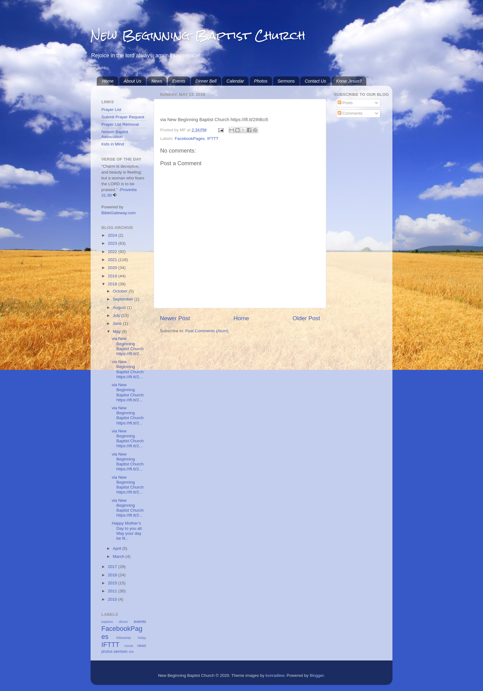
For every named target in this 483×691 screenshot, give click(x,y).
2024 (113, 235)
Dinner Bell (205, 81)
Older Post (306, 318)
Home (108, 81)
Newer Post (175, 318)
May (117, 331)
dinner (123, 622)
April (117, 548)
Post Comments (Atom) (207, 331)
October (121, 291)
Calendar (235, 81)
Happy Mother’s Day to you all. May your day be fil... (127, 531)
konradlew (275, 675)
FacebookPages (190, 138)
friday (142, 638)
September (123, 299)
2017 (113, 566)
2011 (113, 591)
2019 (113, 276)
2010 (113, 599)
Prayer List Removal (120, 124)
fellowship (123, 638)
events (140, 621)
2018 (113, 284)
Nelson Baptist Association (114, 134)
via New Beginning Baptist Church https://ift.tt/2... (128, 346)
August (120, 307)
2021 (113, 259)
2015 (113, 583)
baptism (107, 622)
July (117, 315)
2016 (113, 575)
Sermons (286, 81)
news (141, 646)
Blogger (317, 675)
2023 (113, 243)
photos (106, 651)
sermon (121, 651)
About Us (132, 81)
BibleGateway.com (118, 213)
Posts (345, 102)
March (119, 556)
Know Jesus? (349, 81)
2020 (113, 267)
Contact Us (315, 81)
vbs (131, 651)
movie (128, 646)
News (156, 81)
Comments (350, 113)
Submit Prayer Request (122, 117)
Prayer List (111, 109)
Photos (261, 81)
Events (178, 81)
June (118, 323)
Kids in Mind (112, 144)
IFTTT (212, 138)
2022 (113, 251)
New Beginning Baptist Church (198, 35)
